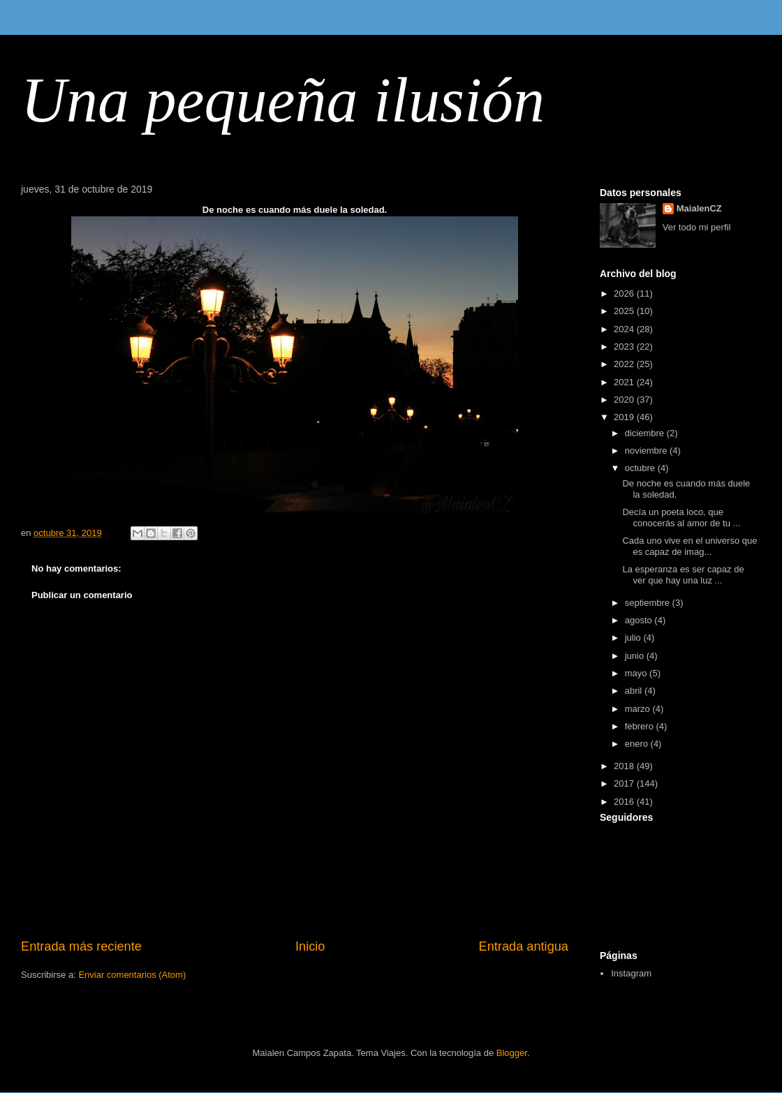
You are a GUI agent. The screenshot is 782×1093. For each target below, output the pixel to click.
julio (634, 637)
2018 (625, 766)
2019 (625, 417)
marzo (639, 709)
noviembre (647, 450)
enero (638, 743)
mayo (637, 673)
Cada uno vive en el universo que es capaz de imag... (689, 546)
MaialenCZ (699, 208)
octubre (641, 468)
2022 (625, 364)
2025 (625, 311)
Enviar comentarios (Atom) (132, 974)
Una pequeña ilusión (283, 100)
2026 (625, 293)
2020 (625, 399)
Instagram (631, 973)
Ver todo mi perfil (697, 227)
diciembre (646, 433)
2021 (625, 382)
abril (634, 690)
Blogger (511, 1053)
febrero (640, 726)
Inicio (310, 946)
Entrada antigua (523, 946)
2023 (625, 346)
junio (636, 655)
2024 (625, 329)
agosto (640, 620)
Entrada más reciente (81, 946)
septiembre (648, 602)
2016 (625, 801)
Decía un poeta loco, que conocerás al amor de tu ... (681, 517)
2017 (625, 783)
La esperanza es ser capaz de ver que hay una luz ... (683, 575)
